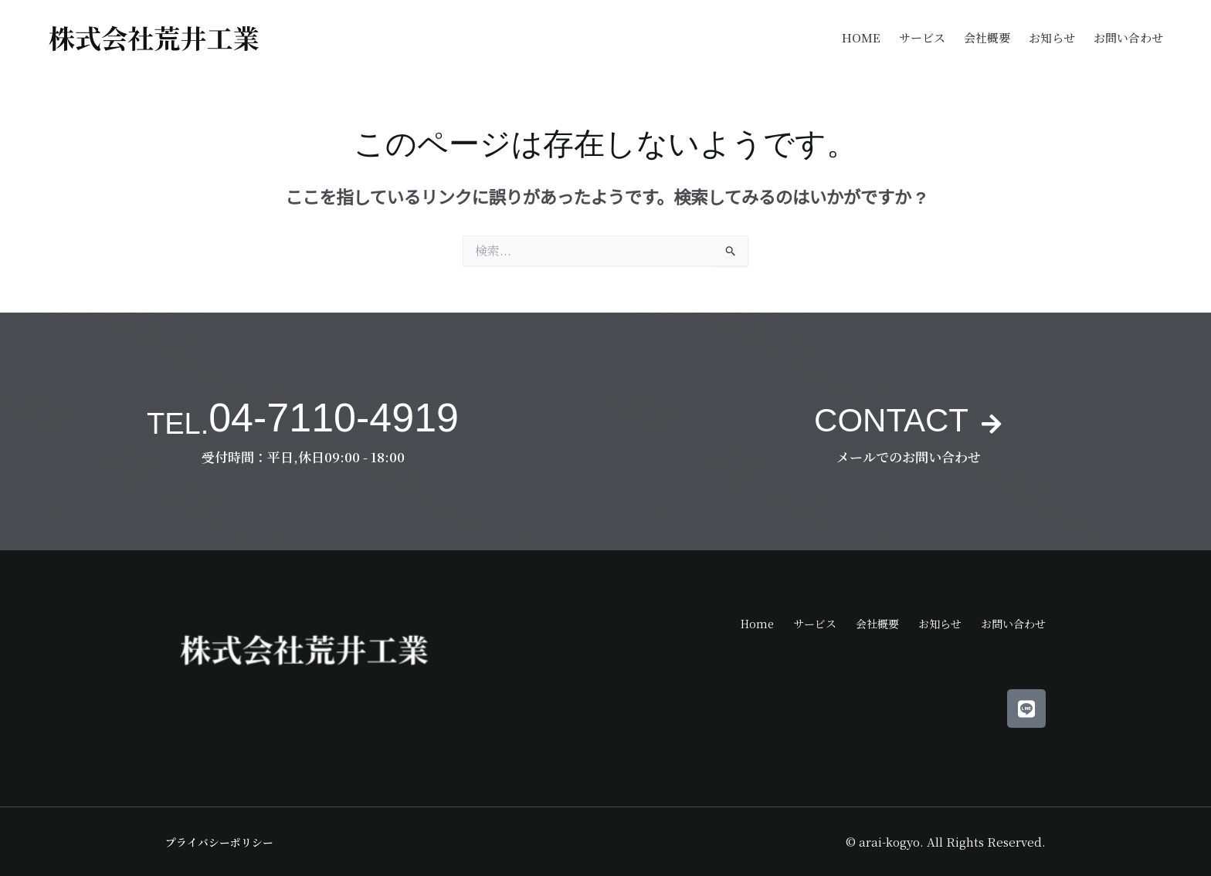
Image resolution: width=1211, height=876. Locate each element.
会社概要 (987, 37)
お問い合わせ (1128, 37)
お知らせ (1052, 37)
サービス (922, 37)
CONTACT (889, 417)
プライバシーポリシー (223, 842)
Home (861, 37)
